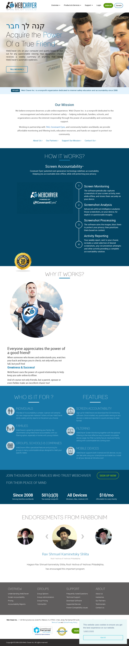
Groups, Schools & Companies (39, 441)
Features (96, 397)
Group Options (42, 593)
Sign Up (108, 5)
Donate (119, 5)
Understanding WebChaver (18, 593)
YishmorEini (41, 604)
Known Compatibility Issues (77, 607)
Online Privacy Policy (70, 622)
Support (89, 5)
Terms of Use (56, 622)
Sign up (78, 630)
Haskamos (100, 597)
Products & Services (72, 5)
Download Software (74, 600)
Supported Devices (73, 604)
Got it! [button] (103, 638)
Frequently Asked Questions (77, 593)
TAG (48, 127)
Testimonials (100, 604)
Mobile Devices (87, 446)
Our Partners (52, 140)
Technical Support (73, 597)
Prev (46, 537)
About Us (38, 140)
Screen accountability (94, 407)
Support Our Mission (71, 140)
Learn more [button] (89, 631)
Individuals (24, 407)
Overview (55, 5)
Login (99, 5)
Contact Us (90, 140)
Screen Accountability (16, 597)
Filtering (83, 426)
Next (82, 537)
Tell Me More (17, 69)
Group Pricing (42, 600)
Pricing (10, 600)
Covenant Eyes (58, 127)
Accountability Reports (17, 604)
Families (22, 424)
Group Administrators (45, 597)
